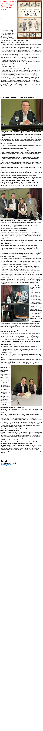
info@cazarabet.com (5, 466)
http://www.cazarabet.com (6, 464)
